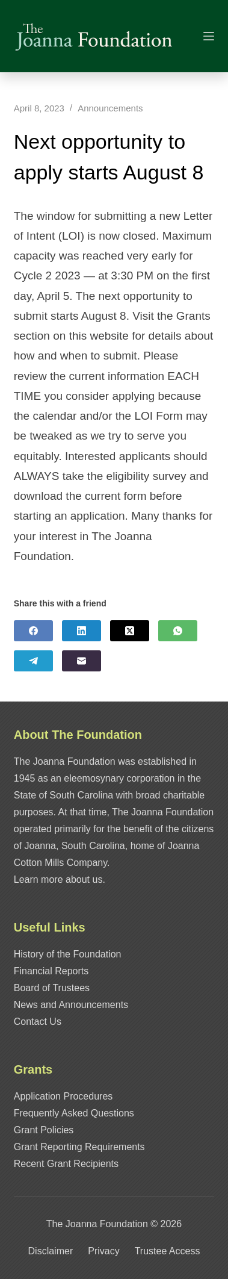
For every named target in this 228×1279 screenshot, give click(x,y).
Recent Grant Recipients (66, 1164)
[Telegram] (33, 660)
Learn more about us (58, 879)
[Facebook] (33, 630)
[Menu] (208, 36)
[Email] (81, 660)
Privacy (103, 1251)
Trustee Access (167, 1251)
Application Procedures (63, 1096)
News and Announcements (71, 1005)
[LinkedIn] (81, 630)
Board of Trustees (52, 988)
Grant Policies (44, 1130)
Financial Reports (51, 971)
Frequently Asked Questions (74, 1113)
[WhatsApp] (177, 630)
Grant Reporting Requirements (79, 1147)
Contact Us (37, 1021)
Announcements (110, 108)
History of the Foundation (68, 954)
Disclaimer (50, 1251)
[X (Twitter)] (129, 630)
